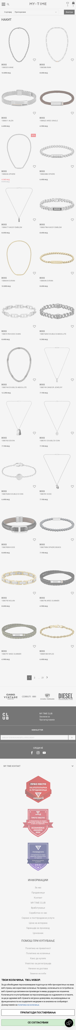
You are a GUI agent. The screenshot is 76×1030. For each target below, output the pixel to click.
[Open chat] (69, 1023)
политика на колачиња (28, 1005)
